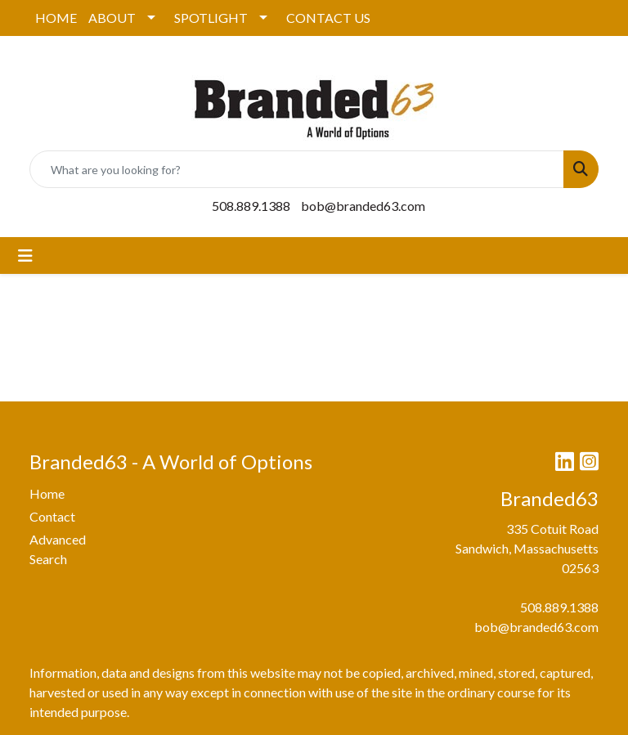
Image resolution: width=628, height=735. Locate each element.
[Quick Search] (296, 169)
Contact (52, 516)
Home (47, 493)
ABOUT (112, 17)
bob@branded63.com (363, 205)
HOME (56, 17)
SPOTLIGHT (211, 17)
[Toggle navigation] (25, 255)
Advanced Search (57, 549)
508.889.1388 (251, 205)
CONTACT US (328, 17)
